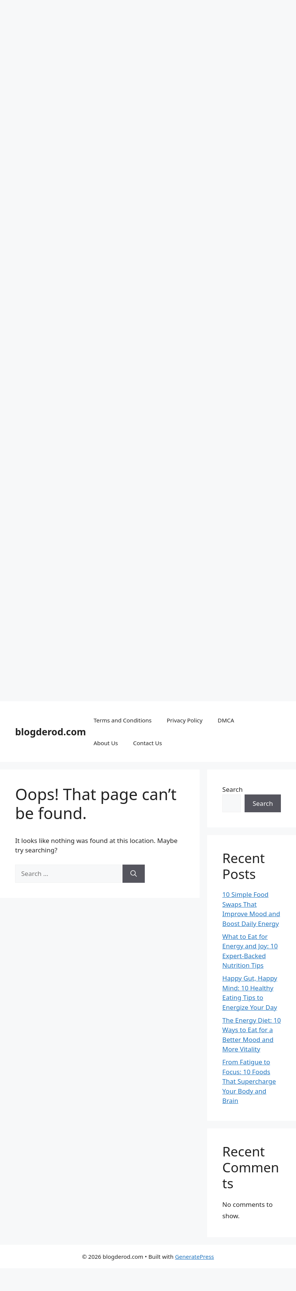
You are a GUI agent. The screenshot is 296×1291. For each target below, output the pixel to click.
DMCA (226, 720)
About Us (105, 743)
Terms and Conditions (122, 720)
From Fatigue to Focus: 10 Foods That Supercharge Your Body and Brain (249, 1081)
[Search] (133, 874)
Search (232, 789)
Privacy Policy (185, 720)
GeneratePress (194, 1256)
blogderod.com (50, 731)
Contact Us (147, 743)
